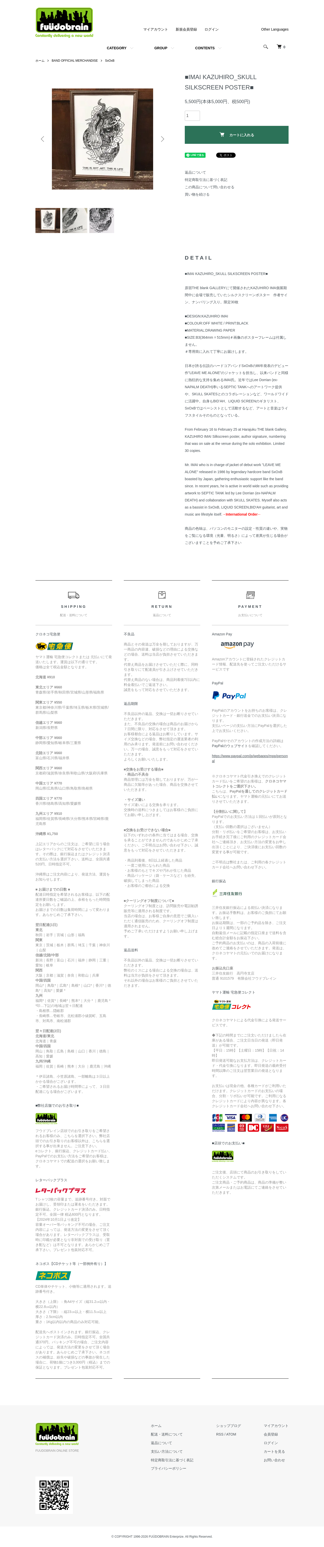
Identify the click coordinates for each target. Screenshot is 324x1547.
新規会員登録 (186, 29)
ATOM (231, 1435)
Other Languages (275, 29)
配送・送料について (167, 1435)
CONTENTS (205, 48)
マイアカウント (155, 29)
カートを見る (274, 1452)
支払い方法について (167, 1452)
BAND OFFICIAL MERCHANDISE (75, 60)
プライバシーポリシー (168, 1469)
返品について (195, 172)
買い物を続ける (197, 194)
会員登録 (271, 1435)
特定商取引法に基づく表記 (206, 180)
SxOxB (109, 60)
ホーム (40, 60)
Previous (43, 139)
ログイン (212, 29)
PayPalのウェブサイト (230, 746)
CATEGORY (117, 48)
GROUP (160, 48)
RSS (220, 1435)
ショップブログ (228, 1426)
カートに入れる (236, 134)
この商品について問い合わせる (209, 187)
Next (162, 139)
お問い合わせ (274, 1460)
